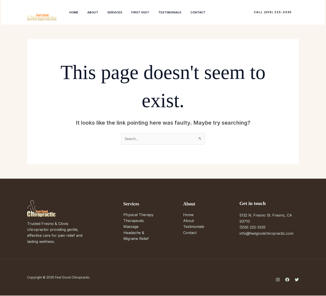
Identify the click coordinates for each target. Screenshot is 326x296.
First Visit (147, 12)
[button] (273, 12)
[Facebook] (287, 280)
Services (119, 12)
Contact (208, 12)
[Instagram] (278, 280)
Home (74, 12)
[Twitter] (297, 280)
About (95, 12)
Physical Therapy (138, 215)
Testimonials (177, 12)
